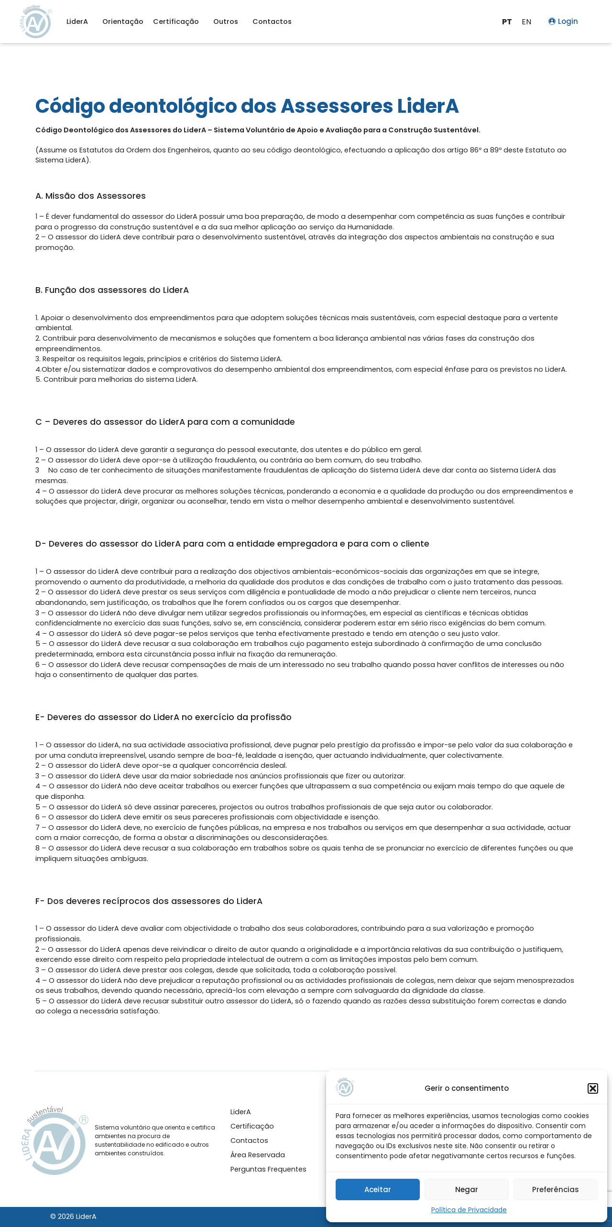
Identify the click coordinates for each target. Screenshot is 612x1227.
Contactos (272, 21)
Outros (228, 21)
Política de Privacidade (469, 1210)
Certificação (178, 21)
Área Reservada (257, 1155)
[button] (593, 1088)
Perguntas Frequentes (268, 1169)
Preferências (555, 1189)
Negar (466, 1189)
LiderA (79, 21)
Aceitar (377, 1189)
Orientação (122, 21)
